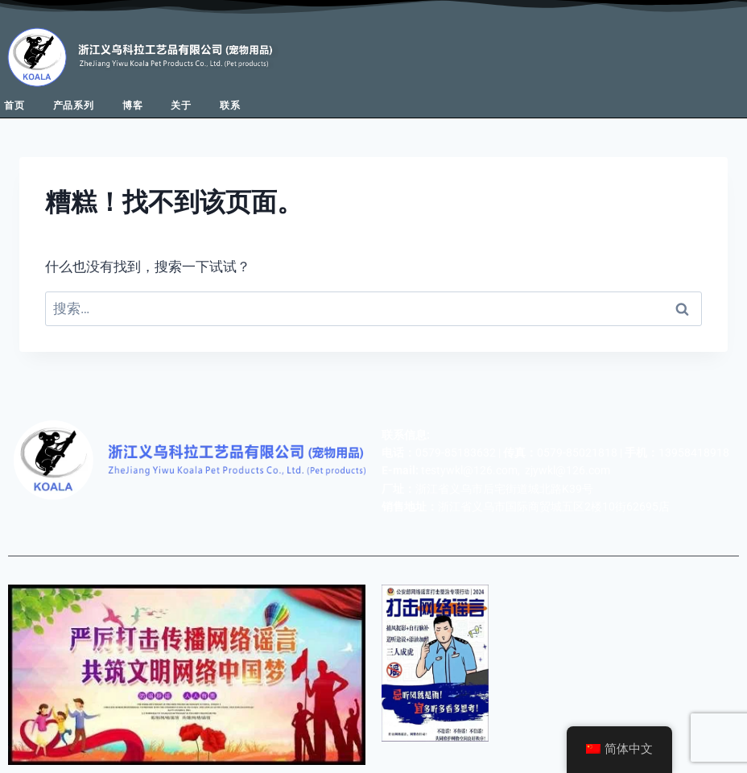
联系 (230, 105)
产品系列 (73, 105)
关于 (181, 105)
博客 (132, 105)
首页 (14, 105)
